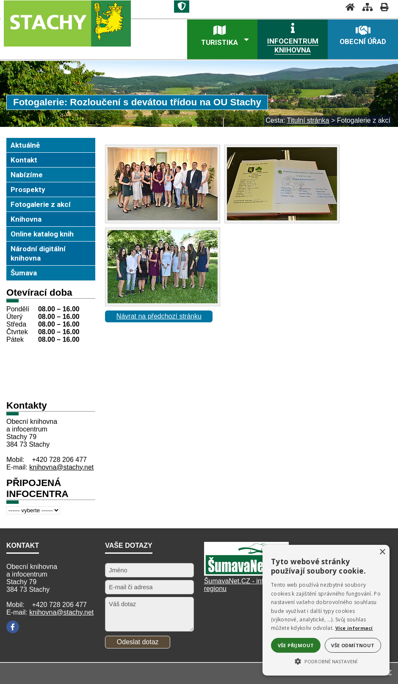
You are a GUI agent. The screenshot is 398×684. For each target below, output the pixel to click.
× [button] (382, 552)
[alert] (326, 610)
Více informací (354, 628)
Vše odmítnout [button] (352, 645)
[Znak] (181, 6)
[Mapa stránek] (365, 7)
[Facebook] (12, 627)
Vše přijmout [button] (296, 645)
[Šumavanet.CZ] (246, 573)
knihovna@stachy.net (61, 467)
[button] (326, 661)
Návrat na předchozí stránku (159, 316)
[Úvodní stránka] (347, 7)
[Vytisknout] (382, 7)
